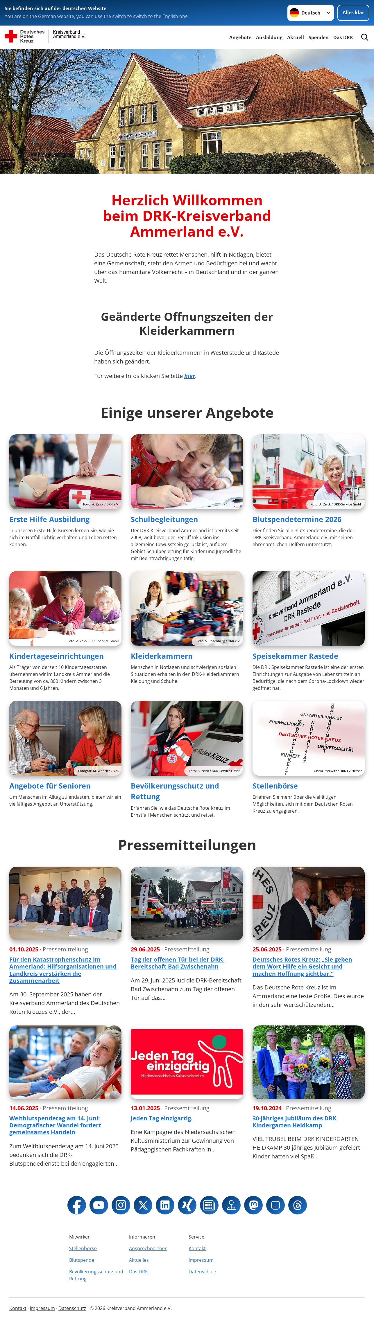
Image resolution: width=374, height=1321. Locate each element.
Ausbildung (269, 37)
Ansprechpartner (148, 1248)
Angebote (240, 37)
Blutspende (81, 1260)
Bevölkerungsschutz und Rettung (96, 1275)
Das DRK (343, 37)
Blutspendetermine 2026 (297, 519)
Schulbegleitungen (164, 519)
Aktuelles (139, 1260)
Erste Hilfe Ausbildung (49, 519)
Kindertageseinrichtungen (56, 656)
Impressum (201, 1260)
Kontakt (197, 1248)
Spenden (319, 37)
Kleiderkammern (162, 656)
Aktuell (295, 37)
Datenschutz (202, 1271)
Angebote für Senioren (50, 786)
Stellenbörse (275, 786)
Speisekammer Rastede (295, 656)
